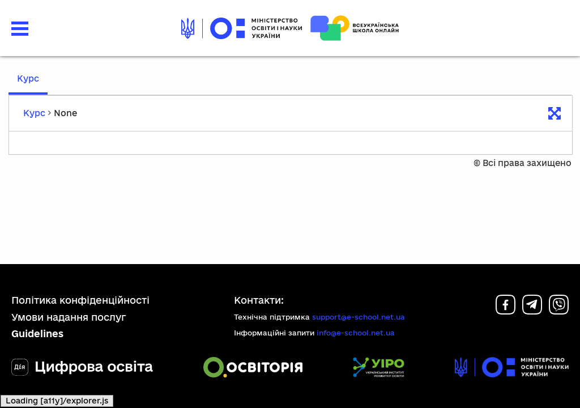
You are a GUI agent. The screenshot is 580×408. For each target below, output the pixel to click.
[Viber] (559, 310)
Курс (28, 78)
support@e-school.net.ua (358, 317)
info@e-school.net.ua (356, 333)
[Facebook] (505, 310)
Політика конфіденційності (80, 300)
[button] (19, 29)
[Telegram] (532, 310)
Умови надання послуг (68, 317)
